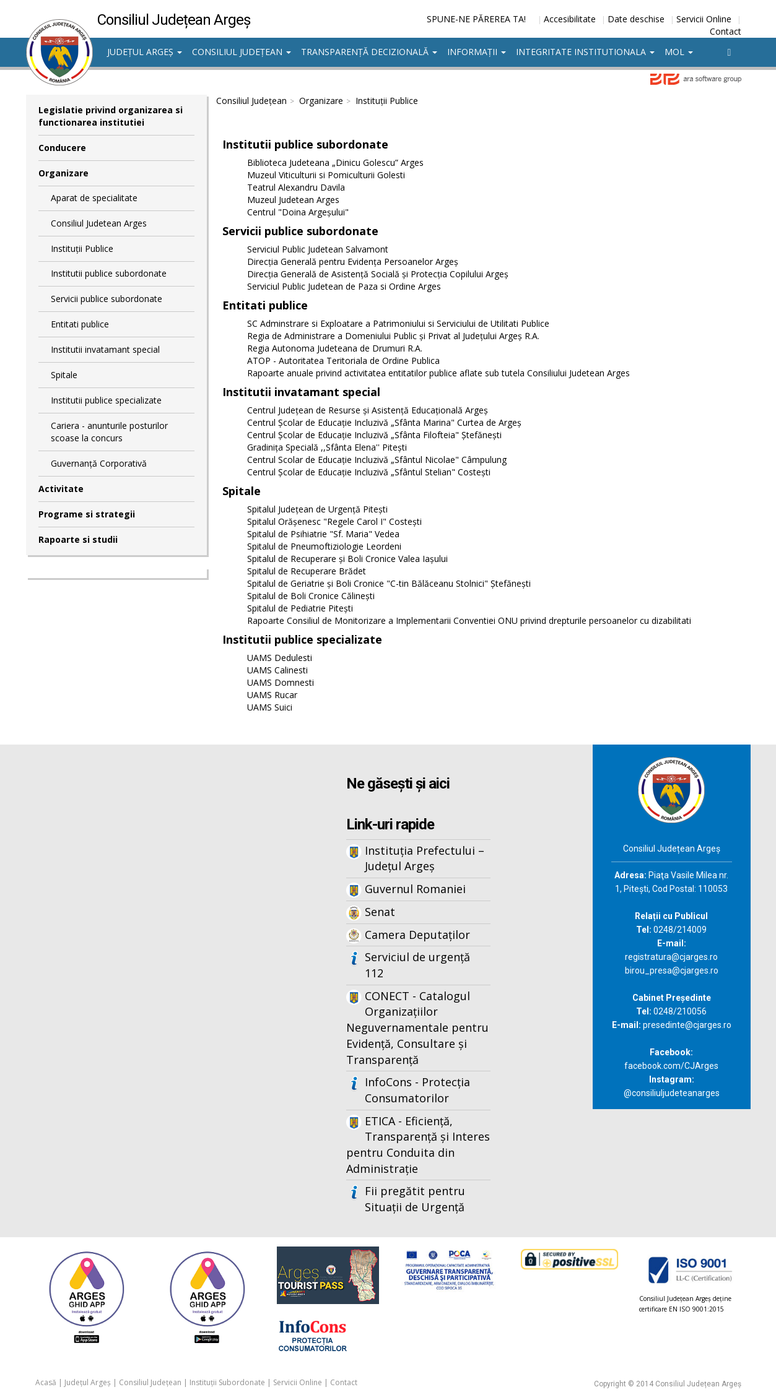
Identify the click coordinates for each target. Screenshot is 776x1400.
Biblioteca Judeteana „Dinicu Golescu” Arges (335, 162)
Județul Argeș (144, 52)
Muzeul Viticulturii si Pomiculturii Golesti (326, 175)
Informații (476, 52)
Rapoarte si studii (78, 539)
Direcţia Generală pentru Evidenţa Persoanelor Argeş (352, 261)
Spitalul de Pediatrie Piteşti (300, 608)
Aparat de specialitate (94, 198)
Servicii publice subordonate (106, 299)
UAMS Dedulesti (279, 657)
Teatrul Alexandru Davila (296, 187)
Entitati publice (80, 324)
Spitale (64, 375)
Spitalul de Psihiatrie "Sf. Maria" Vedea (323, 534)
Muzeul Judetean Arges (293, 199)
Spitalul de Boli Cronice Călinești (311, 596)
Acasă (45, 1382)
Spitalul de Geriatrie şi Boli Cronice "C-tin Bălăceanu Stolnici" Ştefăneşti (389, 583)
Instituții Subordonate (227, 1382)
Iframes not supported (146, 948)
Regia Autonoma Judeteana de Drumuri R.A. (334, 348)
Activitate (61, 489)
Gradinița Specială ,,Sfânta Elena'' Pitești (327, 447)
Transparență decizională (369, 52)
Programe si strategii (86, 514)
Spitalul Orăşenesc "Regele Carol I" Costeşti (334, 521)
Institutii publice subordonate (109, 273)
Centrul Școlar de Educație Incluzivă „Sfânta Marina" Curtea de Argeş (384, 422)
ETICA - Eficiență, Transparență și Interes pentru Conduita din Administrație (418, 1144)
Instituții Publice (82, 248)
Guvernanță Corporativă (99, 463)
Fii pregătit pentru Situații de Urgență (415, 1198)
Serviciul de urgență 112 (417, 964)
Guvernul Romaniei (415, 888)
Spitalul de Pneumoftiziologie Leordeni (324, 546)
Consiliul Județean (241, 52)
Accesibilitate (570, 19)
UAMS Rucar (272, 695)
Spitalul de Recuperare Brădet (306, 571)
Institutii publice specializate (106, 400)
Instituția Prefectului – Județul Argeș (424, 858)
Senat (380, 911)
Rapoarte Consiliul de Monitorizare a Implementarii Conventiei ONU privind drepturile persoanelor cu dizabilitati (469, 620)
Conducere (62, 147)
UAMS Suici (269, 707)
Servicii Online (703, 19)
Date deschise (636, 19)
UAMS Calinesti (277, 670)
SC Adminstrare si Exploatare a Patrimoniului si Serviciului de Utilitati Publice (398, 323)
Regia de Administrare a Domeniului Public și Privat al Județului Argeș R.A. (393, 336)
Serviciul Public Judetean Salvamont (317, 249)
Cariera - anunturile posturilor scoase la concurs (109, 432)
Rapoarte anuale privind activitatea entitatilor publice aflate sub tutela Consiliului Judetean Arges (438, 373)
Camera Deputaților (417, 934)
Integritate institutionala (585, 52)
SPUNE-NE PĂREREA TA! (476, 19)
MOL (679, 52)
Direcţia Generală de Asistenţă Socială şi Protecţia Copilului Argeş (377, 274)
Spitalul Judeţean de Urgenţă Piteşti (317, 509)
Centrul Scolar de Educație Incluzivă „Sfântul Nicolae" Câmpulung (377, 459)
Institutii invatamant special (105, 349)
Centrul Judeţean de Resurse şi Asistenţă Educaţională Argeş (367, 410)
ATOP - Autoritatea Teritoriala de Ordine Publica (343, 360)
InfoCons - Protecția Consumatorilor (417, 1089)
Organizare (63, 173)
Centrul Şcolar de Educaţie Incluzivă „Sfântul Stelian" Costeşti (368, 472)
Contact (725, 31)
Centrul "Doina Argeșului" (298, 212)
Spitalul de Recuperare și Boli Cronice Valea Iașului (347, 558)
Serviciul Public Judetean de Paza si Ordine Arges (344, 286)
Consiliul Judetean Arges (99, 223)
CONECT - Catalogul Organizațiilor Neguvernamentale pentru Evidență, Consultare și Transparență (417, 1027)
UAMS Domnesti (280, 682)
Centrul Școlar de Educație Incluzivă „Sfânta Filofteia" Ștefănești (374, 435)
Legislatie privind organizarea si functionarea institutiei (110, 116)
